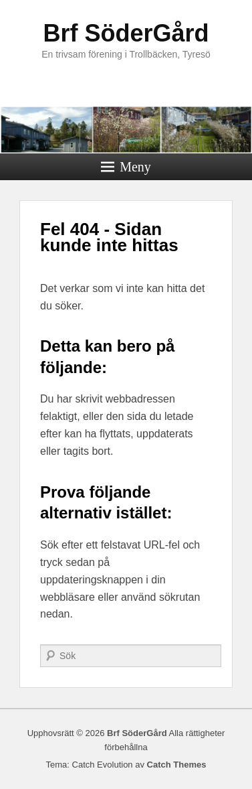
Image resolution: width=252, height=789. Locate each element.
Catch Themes (177, 765)
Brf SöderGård (126, 33)
